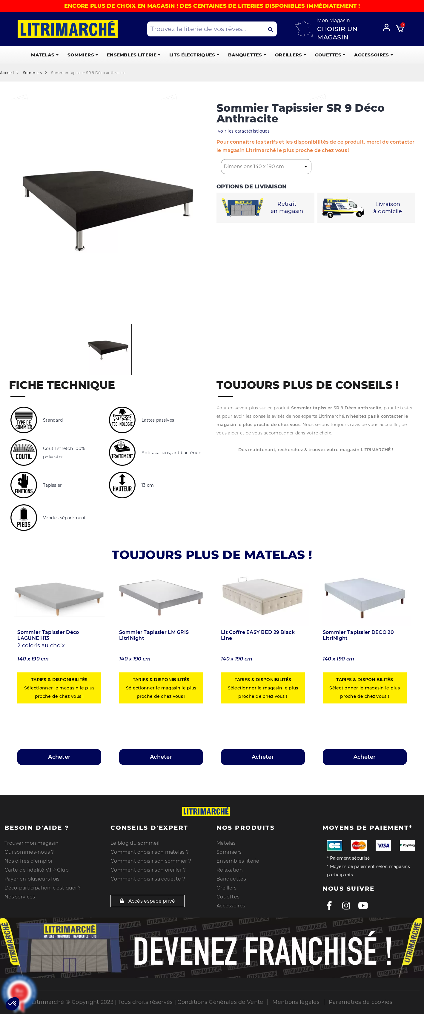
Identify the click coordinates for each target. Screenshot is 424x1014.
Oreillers (226, 888)
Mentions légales (295, 1002)
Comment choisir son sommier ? (150, 861)
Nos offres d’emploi (28, 861)
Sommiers (229, 852)
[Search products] (211, 28)
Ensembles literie (237, 861)
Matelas (226, 843)
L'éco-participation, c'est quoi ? (42, 888)
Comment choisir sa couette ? (147, 879)
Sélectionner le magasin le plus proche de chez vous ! (59, 688)
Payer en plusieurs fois (31, 879)
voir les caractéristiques (244, 131)
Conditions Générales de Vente (220, 1002)
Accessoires (230, 906)
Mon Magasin (333, 20)
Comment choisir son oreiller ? (148, 870)
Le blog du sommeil (134, 843)
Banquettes (231, 879)
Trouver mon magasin (31, 843)
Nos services (19, 897)
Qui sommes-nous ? (29, 852)
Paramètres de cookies (360, 1002)
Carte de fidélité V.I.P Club (36, 870)
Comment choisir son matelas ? (149, 852)
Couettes (227, 897)
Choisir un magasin (337, 33)
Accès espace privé (147, 901)
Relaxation (229, 870)
